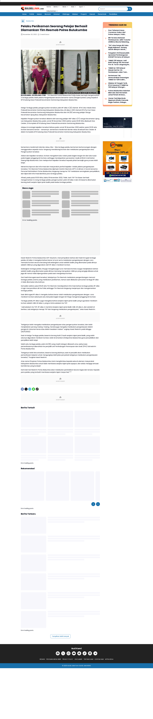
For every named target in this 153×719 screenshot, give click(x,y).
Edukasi (75, 14)
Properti (84, 14)
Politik (31, 14)
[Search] (113, 9)
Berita (57, 7)
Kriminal (57, 14)
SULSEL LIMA (71, 666)
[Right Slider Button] (98, 504)
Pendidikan (113, 14)
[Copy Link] (37, 389)
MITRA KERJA (109, 659)
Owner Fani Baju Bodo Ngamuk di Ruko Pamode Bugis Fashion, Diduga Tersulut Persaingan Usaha (119, 100)
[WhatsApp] (33, 389)
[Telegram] (29, 389)
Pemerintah (102, 14)
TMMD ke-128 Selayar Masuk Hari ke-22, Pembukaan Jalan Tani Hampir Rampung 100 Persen (117, 70)
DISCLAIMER (78, 659)
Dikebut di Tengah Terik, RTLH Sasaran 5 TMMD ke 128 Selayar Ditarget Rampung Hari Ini (118, 85)
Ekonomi (48, 14)
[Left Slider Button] (93, 504)
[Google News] (79, 653)
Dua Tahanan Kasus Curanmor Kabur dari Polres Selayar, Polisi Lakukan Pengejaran (116, 32)
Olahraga (65, 14)
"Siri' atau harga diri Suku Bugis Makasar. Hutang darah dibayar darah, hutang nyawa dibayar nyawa (118, 47)
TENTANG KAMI (88, 659)
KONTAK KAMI (99, 659)
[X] (26, 389)
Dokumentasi (52, 11)
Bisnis (65, 7)
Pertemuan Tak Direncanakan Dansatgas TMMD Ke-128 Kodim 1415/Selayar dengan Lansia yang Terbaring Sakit (118, 78)
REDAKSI (42, 659)
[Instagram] (68, 653)
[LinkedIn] (90, 653)
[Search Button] (130, 9)
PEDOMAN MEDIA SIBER (53, 659)
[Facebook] (22, 389)
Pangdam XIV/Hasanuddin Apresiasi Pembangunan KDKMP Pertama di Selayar (119, 55)
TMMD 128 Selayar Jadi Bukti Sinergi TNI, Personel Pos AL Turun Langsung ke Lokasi (118, 63)
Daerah (92, 14)
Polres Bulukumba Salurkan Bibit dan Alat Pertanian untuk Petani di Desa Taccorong (119, 93)
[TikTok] (85, 653)
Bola (73, 7)
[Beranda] (23, 21)
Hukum (39, 14)
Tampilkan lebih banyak (60, 636)
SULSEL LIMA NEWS (85, 666)
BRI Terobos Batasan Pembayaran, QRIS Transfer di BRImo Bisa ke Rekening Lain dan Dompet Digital (119, 40)
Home (49, 7)
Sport (82, 7)
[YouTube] (74, 653)
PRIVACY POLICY (67, 659)
